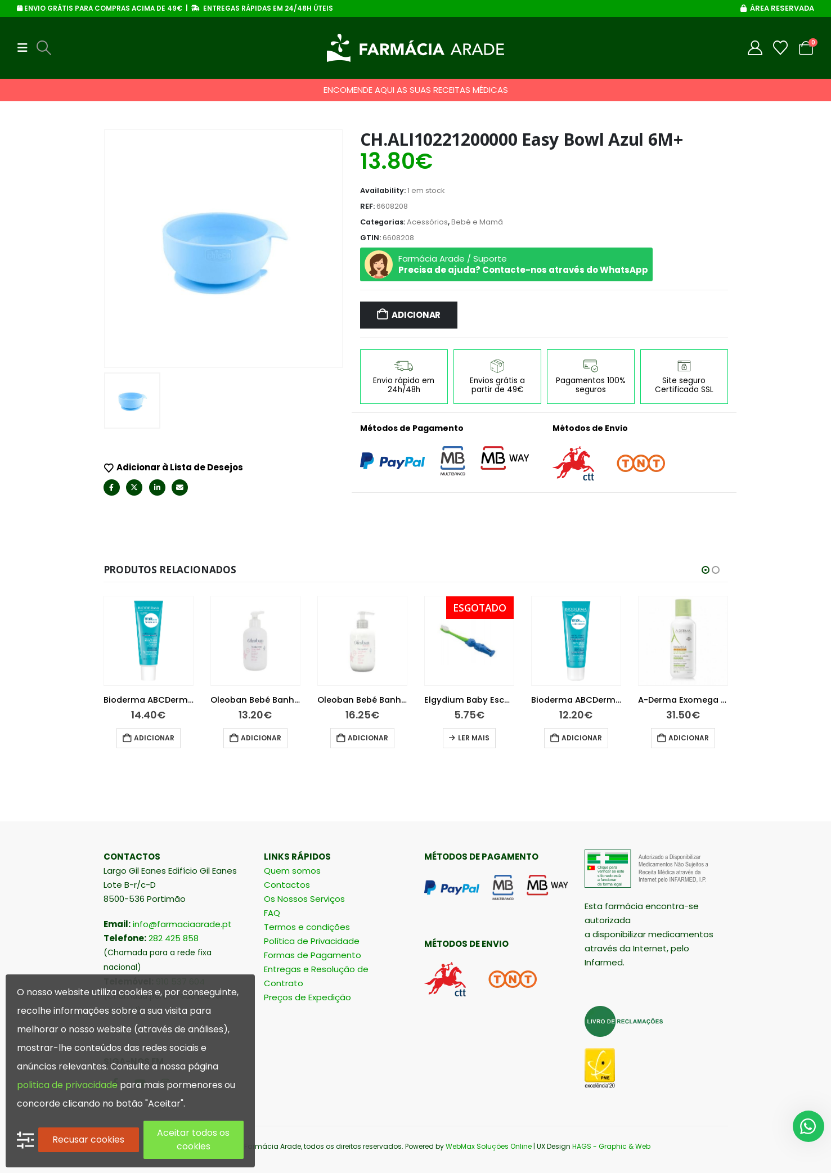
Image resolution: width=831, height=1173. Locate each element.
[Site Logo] (415, 48)
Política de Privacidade (312, 941)
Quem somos (292, 871)
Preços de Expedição (307, 998)
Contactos (287, 885)
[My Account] (755, 48)
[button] (26, 47)
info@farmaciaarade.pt (182, 925)
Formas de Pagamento (312, 955)
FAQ (272, 913)
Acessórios (427, 222)
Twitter (134, 487)
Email (180, 487)
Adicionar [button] (179, 738)
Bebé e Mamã (477, 222)
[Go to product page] (173, 640)
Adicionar (416, 315)
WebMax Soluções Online (489, 1146)
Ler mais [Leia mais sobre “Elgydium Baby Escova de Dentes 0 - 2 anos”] (498, 738)
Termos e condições (307, 927)
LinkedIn (157, 487)
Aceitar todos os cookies (193, 1139)
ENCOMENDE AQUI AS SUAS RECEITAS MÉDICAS (416, 90)
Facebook (112, 487)
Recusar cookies (88, 1139)
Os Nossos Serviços (304, 899)
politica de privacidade (67, 1084)
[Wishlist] (780, 48)
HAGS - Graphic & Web (611, 1146)
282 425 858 (174, 939)
